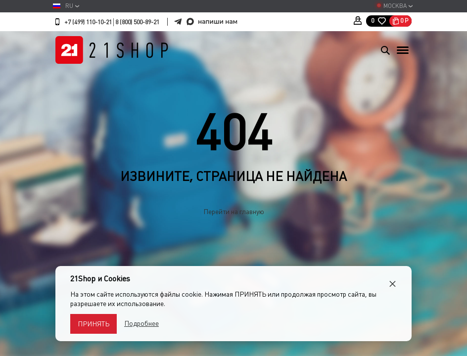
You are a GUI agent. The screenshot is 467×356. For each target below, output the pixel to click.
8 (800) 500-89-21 (137, 22)
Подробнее (141, 323)
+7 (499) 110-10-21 (88, 22)
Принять (93, 324)
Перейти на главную (233, 212)
